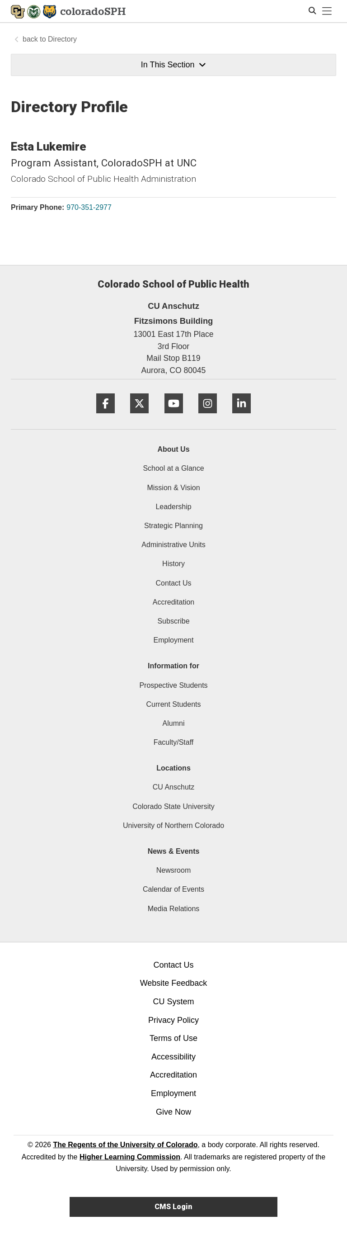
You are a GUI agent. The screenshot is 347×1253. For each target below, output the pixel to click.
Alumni (174, 723)
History (173, 563)
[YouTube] (174, 417)
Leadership (173, 507)
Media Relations (174, 909)
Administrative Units (173, 544)
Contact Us (173, 583)
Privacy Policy (173, 1020)
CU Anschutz (173, 787)
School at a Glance (173, 468)
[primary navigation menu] (327, 11)
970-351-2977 (89, 207)
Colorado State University (173, 806)
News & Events (174, 851)
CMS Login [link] (173, 1206)
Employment (174, 640)
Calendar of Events (173, 889)
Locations (173, 768)
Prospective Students (173, 685)
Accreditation (174, 602)
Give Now (173, 1111)
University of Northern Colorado (173, 825)
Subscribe (173, 621)
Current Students (173, 704)
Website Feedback (173, 983)
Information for (173, 666)
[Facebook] (105, 417)
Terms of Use (173, 1038)
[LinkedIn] (241, 417)
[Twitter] (139, 417)
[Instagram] (208, 417)
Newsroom (173, 870)
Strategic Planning (173, 526)
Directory (62, 39)
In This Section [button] (173, 64)
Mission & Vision (173, 488)
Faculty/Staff (174, 742)
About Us (173, 449)
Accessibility (173, 1056)
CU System (173, 1001)
